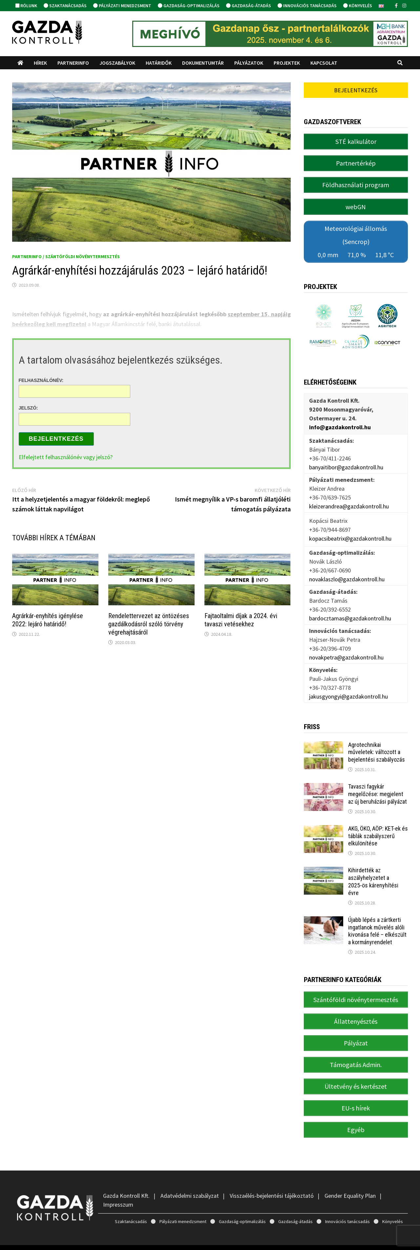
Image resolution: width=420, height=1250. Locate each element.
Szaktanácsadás (65, 6)
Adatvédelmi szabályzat (189, 1179)
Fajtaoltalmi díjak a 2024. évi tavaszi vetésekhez (240, 620)
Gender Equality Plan (350, 1179)
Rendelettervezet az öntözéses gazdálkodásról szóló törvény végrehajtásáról (148, 624)
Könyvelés (357, 6)
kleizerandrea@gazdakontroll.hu (349, 499)
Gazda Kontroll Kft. (126, 1179)
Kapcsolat (323, 62)
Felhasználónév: (41, 380)
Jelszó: (28, 408)
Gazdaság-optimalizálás (189, 6)
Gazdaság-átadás (248, 6)
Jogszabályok (117, 62)
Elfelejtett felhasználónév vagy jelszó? (66, 457)
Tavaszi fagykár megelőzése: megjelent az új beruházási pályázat (377, 787)
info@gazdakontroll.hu (340, 420)
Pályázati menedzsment (122, 6)
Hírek (40, 62)
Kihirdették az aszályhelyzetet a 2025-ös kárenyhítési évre (373, 875)
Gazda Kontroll (69, 1239)
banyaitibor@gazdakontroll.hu (346, 460)
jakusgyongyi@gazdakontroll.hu (348, 690)
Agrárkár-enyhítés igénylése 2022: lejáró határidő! (47, 620)
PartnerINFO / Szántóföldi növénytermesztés (66, 256)
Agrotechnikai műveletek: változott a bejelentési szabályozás (376, 745)
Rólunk (26, 6)
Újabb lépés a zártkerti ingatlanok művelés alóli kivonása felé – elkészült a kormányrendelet (377, 924)
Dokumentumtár (203, 62)
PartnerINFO (73, 62)
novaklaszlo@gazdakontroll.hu (347, 572)
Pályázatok (248, 62)
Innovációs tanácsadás (307, 6)
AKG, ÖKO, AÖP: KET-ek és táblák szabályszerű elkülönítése (378, 829)
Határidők (159, 62)
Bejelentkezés (56, 438)
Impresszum (118, 1188)
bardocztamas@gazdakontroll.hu (350, 611)
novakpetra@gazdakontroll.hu (346, 651)
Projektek (287, 62)
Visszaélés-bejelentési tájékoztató (272, 1179)
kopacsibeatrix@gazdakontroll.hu (350, 531)
